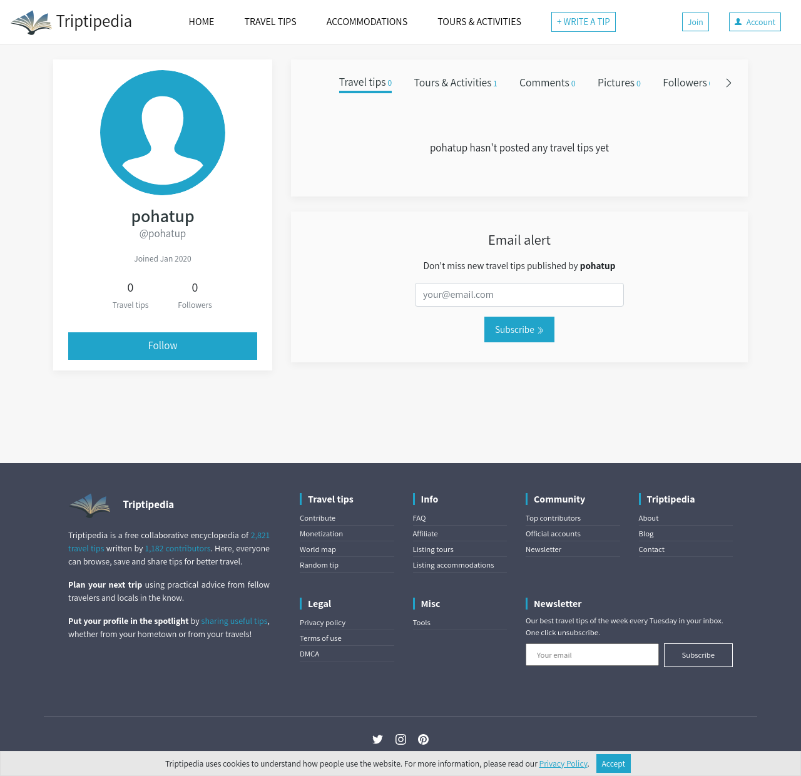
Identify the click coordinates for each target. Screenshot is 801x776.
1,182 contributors (178, 548)
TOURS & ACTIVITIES (479, 21)
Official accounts (553, 533)
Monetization (321, 533)
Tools (422, 622)
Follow (163, 345)
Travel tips (365, 82)
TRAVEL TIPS (270, 21)
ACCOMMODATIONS (367, 21)
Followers (688, 82)
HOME (202, 21)
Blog (646, 533)
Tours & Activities (455, 82)
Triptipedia (71, 22)
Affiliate (425, 533)
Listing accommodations (453, 564)
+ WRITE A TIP (583, 22)
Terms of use (321, 638)
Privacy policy (322, 622)
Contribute (317, 518)
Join (695, 22)
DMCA (309, 653)
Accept (614, 763)
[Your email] (592, 654)
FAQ (419, 518)
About (649, 518)
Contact (652, 549)
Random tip (319, 564)
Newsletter (543, 549)
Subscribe (519, 329)
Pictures (619, 82)
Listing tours (433, 549)
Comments (547, 82)
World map (318, 549)
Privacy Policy (563, 763)
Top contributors (553, 518)
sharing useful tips (235, 620)
